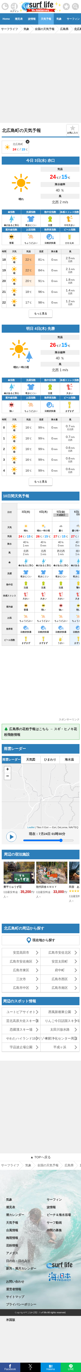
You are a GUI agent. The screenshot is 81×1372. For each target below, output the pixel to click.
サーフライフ (10, 1165)
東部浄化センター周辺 (61, 1038)
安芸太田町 (60, 961)
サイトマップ (15, 1297)
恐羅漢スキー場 (21, 1029)
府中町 (60, 970)
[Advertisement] (40, 76)
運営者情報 (13, 1289)
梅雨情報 (12, 1238)
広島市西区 (60, 979)
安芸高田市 (21, 952)
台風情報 (12, 1230)
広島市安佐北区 (59, 952)
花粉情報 (12, 1245)
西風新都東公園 (59, 1012)
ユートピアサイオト (21, 1012)
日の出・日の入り (18, 1261)
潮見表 (19, 18)
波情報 (32, 18)
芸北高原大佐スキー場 (22, 1021)
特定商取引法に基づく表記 (24, 1312)
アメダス (12, 1253)
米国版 (10, 1320)
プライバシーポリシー (21, 1304)
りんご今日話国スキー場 (62, 1021)
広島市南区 (60, 988)
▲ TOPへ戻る (40, 1157)
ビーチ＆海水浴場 (59, 1215)
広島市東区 (21, 970)
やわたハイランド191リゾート (23, 1038)
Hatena (51, 1369)
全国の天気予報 (48, 1165)
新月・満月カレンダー (21, 1268)
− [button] (7, 776)
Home (6, 18)
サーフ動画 (54, 1222)
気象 (59, 18)
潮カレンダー (15, 1215)
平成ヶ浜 (59, 1047)
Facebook (10, 1369)
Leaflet (31, 827)
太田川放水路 (60, 1029)
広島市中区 (21, 988)
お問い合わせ (15, 1281)
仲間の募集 (54, 1230)
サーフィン (54, 1199)
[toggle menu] (75, 5)
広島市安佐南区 (21, 961)
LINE (71, 1369)
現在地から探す (43, 940)
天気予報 (46, 18)
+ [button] (7, 769)
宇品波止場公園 (21, 1047)
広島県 (69, 1165)
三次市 (21, 979)
